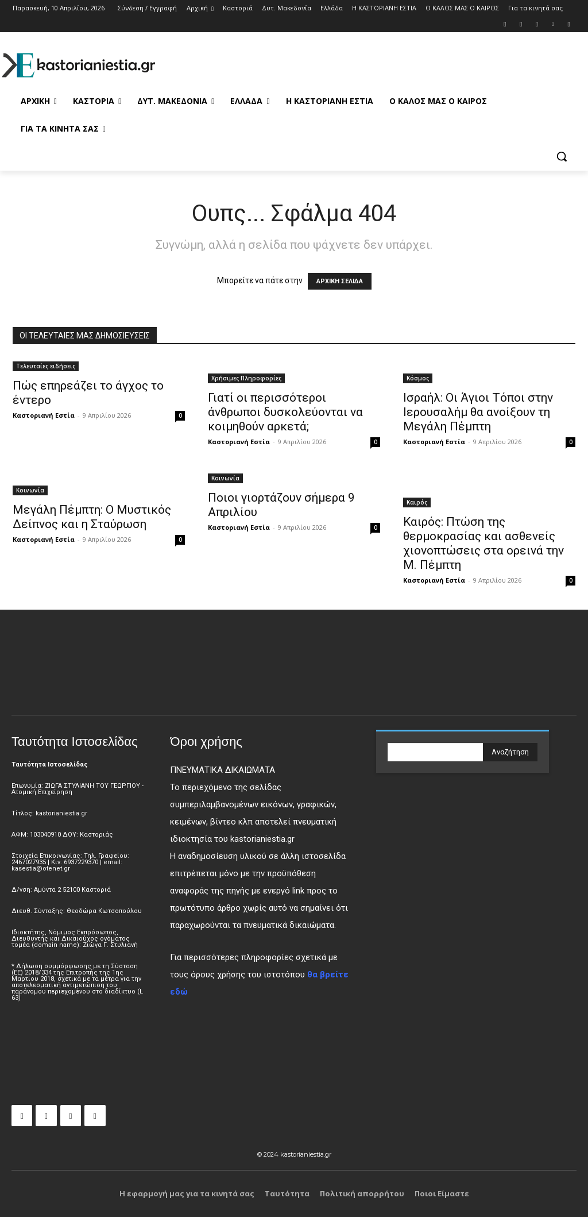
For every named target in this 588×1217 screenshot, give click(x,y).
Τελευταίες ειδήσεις (45, 366)
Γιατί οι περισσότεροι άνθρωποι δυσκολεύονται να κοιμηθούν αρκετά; (285, 412)
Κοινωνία (30, 490)
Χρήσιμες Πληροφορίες (246, 378)
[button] (561, 156)
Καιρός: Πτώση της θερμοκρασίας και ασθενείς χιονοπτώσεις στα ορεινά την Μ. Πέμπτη (483, 543)
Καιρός (417, 502)
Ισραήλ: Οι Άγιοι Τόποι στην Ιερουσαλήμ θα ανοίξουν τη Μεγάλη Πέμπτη (478, 412)
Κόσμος (418, 378)
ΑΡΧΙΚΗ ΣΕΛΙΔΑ (339, 281)
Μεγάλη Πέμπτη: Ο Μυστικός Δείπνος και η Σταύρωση (92, 517)
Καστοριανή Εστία (44, 415)
